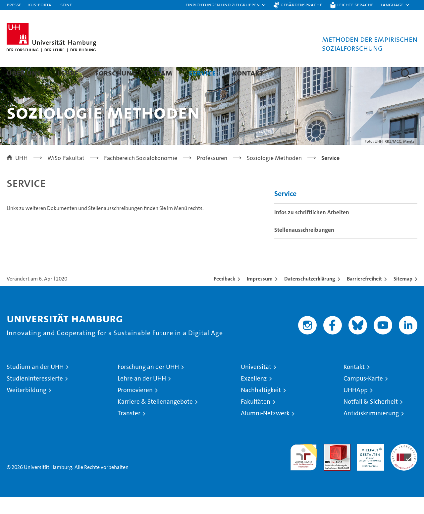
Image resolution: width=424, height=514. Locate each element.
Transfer (129, 430)
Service (202, 72)
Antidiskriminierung (371, 430)
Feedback (224, 295)
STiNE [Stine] (66, 4)
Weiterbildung (26, 407)
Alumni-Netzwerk (265, 430)
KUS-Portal (40, 4)
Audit (330, 464)
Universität (256, 384)
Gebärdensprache (301, 4)
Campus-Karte (363, 395)
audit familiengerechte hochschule (303, 471)
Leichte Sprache (355, 4)
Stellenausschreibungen (304, 246)
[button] (226, 5)
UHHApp (356, 407)
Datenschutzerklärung (309, 295)
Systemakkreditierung (404, 464)
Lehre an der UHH (142, 395)
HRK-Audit (369, 464)
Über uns (24, 72)
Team (162, 72)
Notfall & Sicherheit (371, 418)
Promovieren (135, 407)
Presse (14, 4)
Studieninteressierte (35, 395)
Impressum (260, 295)
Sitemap (403, 295)
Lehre (68, 72)
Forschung (115, 72)
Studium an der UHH (35, 384)
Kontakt (248, 72)
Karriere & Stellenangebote (155, 418)
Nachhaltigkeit (261, 407)
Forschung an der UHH (148, 384)
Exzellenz (254, 395)
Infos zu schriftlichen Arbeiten (311, 229)
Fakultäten (255, 418)
